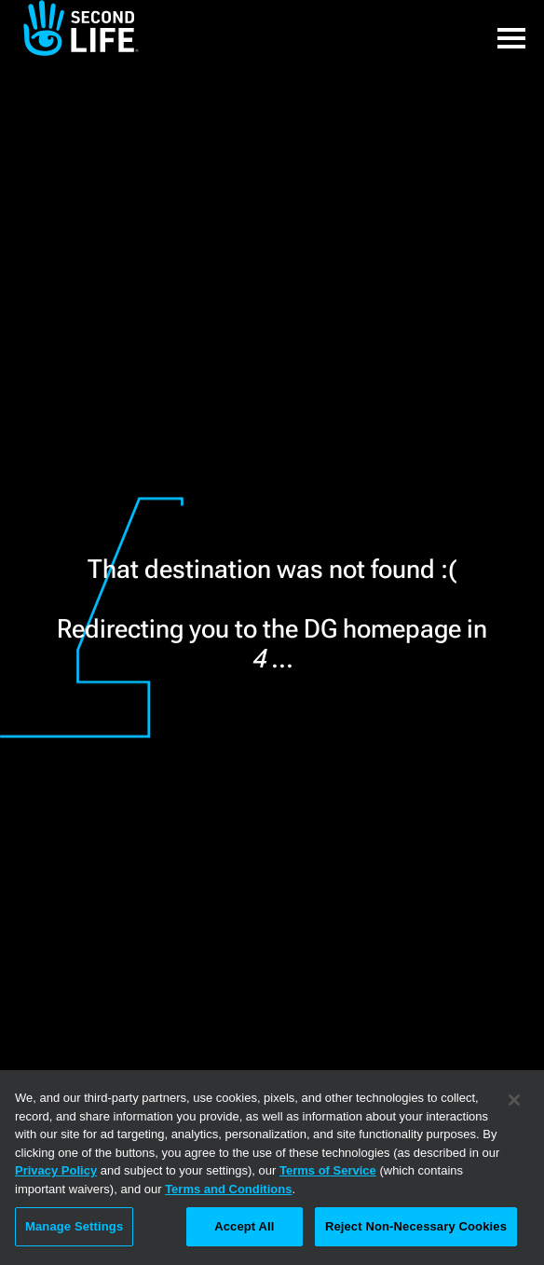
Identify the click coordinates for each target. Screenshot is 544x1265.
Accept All (244, 1226)
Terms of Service (327, 1170)
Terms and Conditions (228, 1189)
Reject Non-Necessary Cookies (416, 1226)
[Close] (514, 1100)
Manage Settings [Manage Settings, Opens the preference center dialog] (74, 1226)
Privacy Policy (56, 1170)
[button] (511, 28)
